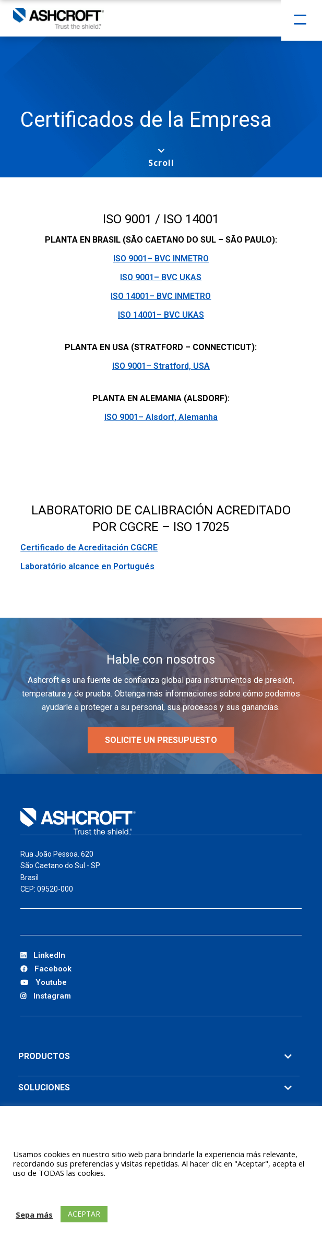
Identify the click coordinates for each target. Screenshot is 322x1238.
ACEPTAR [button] (84, 1214)
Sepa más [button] (34, 1214)
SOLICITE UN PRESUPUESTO (161, 740)
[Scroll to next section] (161, 158)
